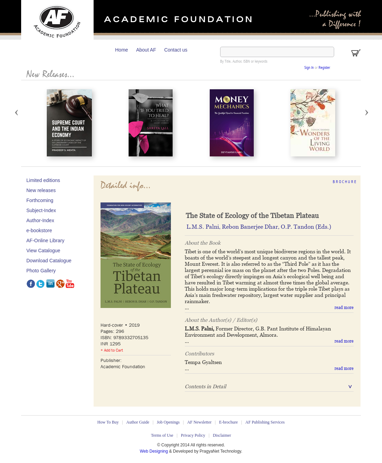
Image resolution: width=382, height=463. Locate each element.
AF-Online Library (45, 240)
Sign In (309, 68)
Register (324, 68)
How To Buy (108, 422)
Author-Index (40, 220)
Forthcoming (39, 200)
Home (121, 50)
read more (344, 307)
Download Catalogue (48, 260)
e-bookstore (39, 230)
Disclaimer (222, 435)
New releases (41, 190)
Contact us (176, 50)
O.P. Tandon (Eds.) (306, 226)
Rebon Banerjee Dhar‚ (251, 226)
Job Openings (168, 422)
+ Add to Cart (112, 350)
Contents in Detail (205, 386)
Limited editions (43, 180)
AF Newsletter (199, 422)
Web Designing (154, 451)
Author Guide (137, 422)
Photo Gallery (41, 270)
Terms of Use (162, 435)
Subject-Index (41, 210)
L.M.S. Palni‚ (204, 226)
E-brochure (228, 422)
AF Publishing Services (265, 422)
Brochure (345, 182)
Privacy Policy (193, 435)
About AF (146, 50)
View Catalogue (43, 250)
